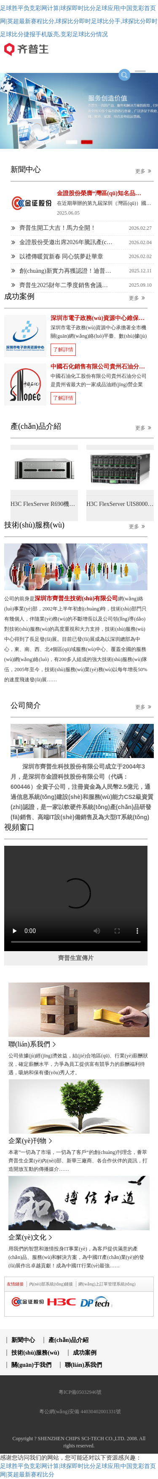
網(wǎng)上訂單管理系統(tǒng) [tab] (106, 1284)
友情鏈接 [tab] (15, 1284)
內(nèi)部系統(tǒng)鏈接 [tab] (51, 1284)
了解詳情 (63, 349)
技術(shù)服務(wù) (35, 1353)
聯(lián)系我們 (83, 1365)
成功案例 (84, 1353)
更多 (144, 171)
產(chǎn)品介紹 (68, 1340)
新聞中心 (23, 1340)
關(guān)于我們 (31, 1365)
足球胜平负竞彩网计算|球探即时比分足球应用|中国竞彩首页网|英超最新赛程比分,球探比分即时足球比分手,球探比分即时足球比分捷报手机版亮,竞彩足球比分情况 (79, 21)
